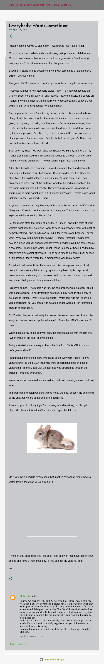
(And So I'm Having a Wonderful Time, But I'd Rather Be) (40, 5)
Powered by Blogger (52, 659)
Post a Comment (18, 644)
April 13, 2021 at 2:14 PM (33, 636)
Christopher (25, 596)
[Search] (100, 5)
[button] (11, 36)
